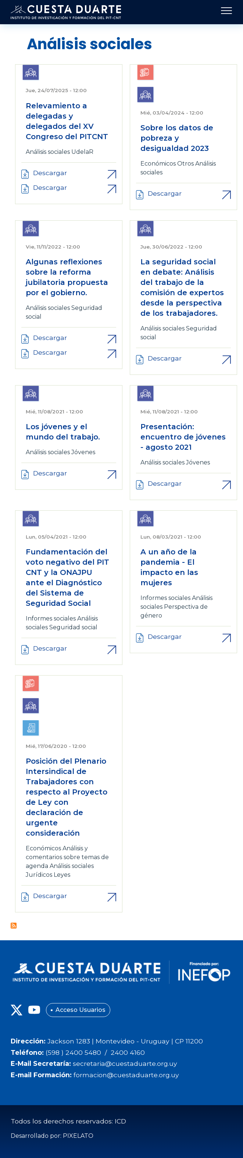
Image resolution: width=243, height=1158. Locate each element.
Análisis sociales (48, 151)
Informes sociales (51, 618)
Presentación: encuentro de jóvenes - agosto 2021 (183, 437)
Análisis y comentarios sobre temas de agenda (67, 857)
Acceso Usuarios (81, 1009)
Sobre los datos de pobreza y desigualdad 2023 (176, 138)
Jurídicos (39, 874)
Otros (185, 163)
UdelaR (82, 151)
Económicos (158, 163)
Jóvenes (83, 452)
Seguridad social (73, 627)
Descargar (50, 173)
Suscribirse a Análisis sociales (14, 926)
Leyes (62, 874)
